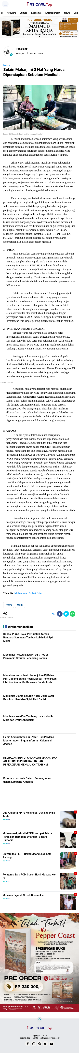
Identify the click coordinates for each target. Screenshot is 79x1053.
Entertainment (52, 13)
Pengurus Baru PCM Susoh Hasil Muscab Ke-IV (29, 876)
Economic (36, 13)
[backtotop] (39, 1020)
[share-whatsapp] (72, 614)
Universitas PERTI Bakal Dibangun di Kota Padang (27, 855)
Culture (23, 13)
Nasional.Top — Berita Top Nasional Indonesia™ (39, 1038)
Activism (11, 13)
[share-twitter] (66, 614)
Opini (20, 604)
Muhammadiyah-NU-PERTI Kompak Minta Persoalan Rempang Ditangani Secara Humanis (27, 837)
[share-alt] (53, 614)
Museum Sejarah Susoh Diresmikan (23, 895)
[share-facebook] (60, 614)
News (67, 13)
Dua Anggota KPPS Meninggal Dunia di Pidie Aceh (29, 814)
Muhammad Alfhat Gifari (28, 593)
